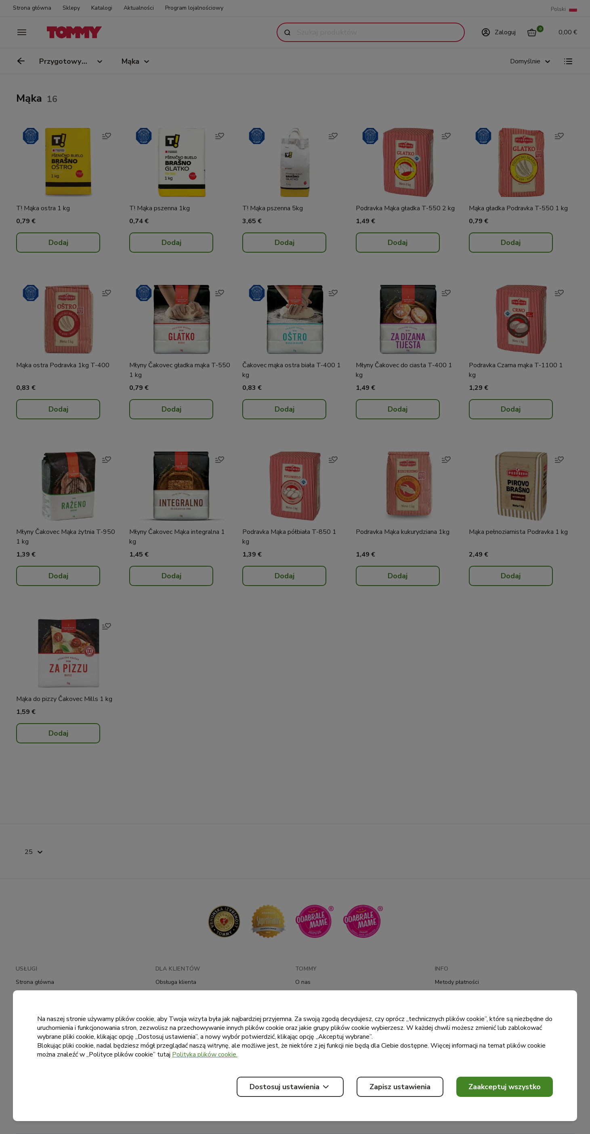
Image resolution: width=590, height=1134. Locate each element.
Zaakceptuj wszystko (504, 1087)
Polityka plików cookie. (204, 1054)
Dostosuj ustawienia (290, 1087)
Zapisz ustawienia (400, 1087)
